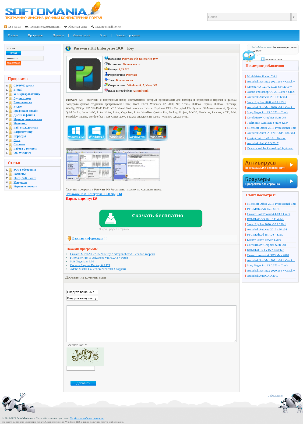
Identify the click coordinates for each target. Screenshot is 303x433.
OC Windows (22, 152)
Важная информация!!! (89, 238)
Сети (17, 140)
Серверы (20, 136)
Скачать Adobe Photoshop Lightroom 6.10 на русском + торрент (270, 149)
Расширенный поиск (108, 26)
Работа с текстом (25, 148)
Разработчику (23, 131)
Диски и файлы (24, 115)
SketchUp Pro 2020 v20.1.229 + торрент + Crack (266, 102)
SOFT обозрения (25, 169)
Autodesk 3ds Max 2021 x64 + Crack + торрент (271, 82)
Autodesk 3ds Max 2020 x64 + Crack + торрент (271, 107)
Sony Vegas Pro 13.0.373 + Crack (267, 112)
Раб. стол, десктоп (26, 127)
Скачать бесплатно (157, 215)
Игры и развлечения (28, 119)
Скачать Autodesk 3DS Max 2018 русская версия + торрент (268, 255)
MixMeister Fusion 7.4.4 (262, 76)
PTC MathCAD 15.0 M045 (263, 209)
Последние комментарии (44, 26)
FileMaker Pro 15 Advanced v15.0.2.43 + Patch (99, 257)
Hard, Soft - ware (25, 178)
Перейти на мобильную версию (87, 425)
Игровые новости (25, 186)
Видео (18, 106)
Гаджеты (20, 173)
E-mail (18, 89)
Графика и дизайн (26, 110)
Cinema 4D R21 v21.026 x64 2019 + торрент (269, 87)
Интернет (20, 123)
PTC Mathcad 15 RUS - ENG (265, 234)
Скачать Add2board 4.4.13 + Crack (268, 214)
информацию (116, 428)
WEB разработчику (27, 94)
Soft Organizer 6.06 (82, 261)
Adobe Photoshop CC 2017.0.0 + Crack (271, 91)
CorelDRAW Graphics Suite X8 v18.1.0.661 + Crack (266, 118)
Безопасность (23, 102)
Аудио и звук (22, 98)
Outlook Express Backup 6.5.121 (90, 265)
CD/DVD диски (24, 85)
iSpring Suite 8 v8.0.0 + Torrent (266, 138)
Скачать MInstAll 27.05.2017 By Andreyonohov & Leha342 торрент (112, 254)
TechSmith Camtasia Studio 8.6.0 (267, 122)
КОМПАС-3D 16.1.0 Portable (265, 219)
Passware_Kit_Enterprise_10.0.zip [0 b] (94, 194)
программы (57, 428)
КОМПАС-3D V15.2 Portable (265, 250)
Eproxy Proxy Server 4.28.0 (264, 239)
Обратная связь (77, 26)
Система (19, 144)
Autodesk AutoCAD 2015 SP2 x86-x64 (271, 133)
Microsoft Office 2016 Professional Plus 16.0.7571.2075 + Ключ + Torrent (271, 128)
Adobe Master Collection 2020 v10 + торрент (98, 269)
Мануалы (20, 182)
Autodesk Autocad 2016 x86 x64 (267, 97)
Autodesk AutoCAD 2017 (262, 143)
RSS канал (14, 26)
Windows (70, 428)
